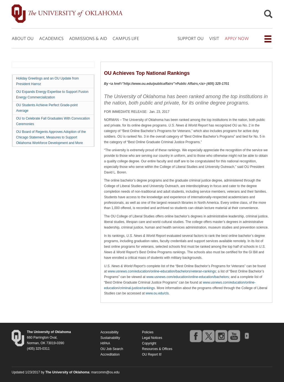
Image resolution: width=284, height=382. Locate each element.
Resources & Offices (157, 349)
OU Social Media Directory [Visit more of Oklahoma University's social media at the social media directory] (246, 335)
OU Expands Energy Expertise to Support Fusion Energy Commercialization (52, 94)
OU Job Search (111, 349)
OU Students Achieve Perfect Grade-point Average (47, 108)
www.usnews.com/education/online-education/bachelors (187, 277)
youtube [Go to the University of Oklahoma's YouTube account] (233, 335)
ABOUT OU (23, 38)
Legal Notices (152, 338)
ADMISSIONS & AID (88, 38)
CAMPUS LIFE (126, 38)
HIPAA (105, 343)
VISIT (214, 38)
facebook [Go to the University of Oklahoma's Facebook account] (195, 335)
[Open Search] (268, 15)
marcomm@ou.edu (105, 372)
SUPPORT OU (191, 38)
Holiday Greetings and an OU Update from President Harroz (47, 81)
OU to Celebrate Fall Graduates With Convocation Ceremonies (53, 121)
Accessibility (109, 332)
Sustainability (110, 338)
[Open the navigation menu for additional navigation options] (267, 38)
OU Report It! (152, 354)
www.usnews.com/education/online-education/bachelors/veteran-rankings (162, 271)
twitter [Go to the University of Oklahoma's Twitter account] (208, 335)
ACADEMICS (51, 38)
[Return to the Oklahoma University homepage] (49, 332)
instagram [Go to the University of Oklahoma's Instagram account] (221, 335)
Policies (147, 332)
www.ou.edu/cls (157, 293)
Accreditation (110, 354)
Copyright (149, 343)
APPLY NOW (237, 38)
